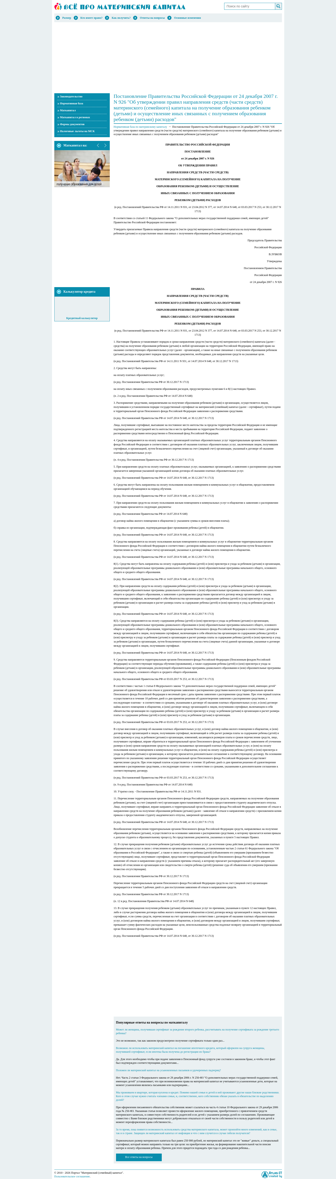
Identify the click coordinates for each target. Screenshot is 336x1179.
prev (98, 145)
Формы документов (72, 124)
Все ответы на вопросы (139, 1157)
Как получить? (121, 17)
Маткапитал (68, 110)
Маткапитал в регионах (75, 117)
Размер (66, 17)
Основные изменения (187, 17)
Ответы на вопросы (152, 17)
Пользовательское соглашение (72, 1176)
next (105, 145)
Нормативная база (71, 103)
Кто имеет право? (91, 17)
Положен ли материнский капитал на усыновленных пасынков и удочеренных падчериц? (168, 1070)
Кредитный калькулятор (82, 318)
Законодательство (71, 96)
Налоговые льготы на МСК (77, 131)
